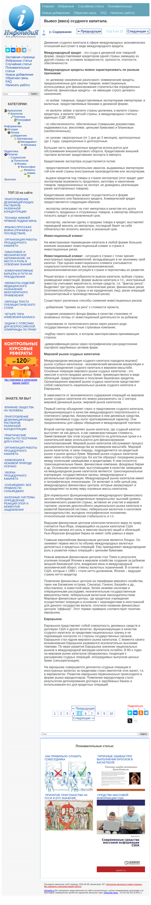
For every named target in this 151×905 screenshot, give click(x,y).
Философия (28, 166)
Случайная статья (19, 64)
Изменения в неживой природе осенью (18, 463)
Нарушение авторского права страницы (124, 884)
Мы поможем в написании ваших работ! (20, 381)
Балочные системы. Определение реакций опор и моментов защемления (19, 503)
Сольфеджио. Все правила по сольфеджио (17, 488)
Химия (31, 173)
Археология (14, 110)
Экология (10, 179)
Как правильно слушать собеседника (63, 758)
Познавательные (120, 6)
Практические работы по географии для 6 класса (20, 438)
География (24, 119)
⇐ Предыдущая (89, 31)
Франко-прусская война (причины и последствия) (18, 230)
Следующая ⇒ (138, 31)
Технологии (21, 160)
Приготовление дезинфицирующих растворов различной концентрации (19, 205)
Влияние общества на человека (19, 409)
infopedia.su (49, 890)
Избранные (66, 6)
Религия (12, 154)
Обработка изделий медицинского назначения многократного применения (19, 289)
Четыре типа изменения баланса (19, 315)
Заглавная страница (20, 57)
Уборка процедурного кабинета (15, 475)
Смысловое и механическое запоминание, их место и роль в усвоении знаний (17, 258)
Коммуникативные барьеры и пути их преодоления (18, 273)
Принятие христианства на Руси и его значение (66, 796)
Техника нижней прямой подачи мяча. (20, 219)
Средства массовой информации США (112, 796)
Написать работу (18, 85)
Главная (48, 6)
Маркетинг (20, 135)
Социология (18, 157)
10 (111, 713)
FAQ (9, 81)
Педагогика (11, 151)
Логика (15, 132)
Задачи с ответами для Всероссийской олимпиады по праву (20, 326)
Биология (16, 113)
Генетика (19, 116)
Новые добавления (19, 74)
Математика (25, 138)
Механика (30, 144)
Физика (21, 163)
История (12, 129)
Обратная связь (17, 78)
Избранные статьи (19, 60)
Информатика (12, 126)
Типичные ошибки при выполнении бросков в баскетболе (115, 759)
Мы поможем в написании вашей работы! (63, 886)
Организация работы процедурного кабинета (20, 242)
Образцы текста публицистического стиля (19, 304)
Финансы (29, 169)
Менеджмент (29, 141)
